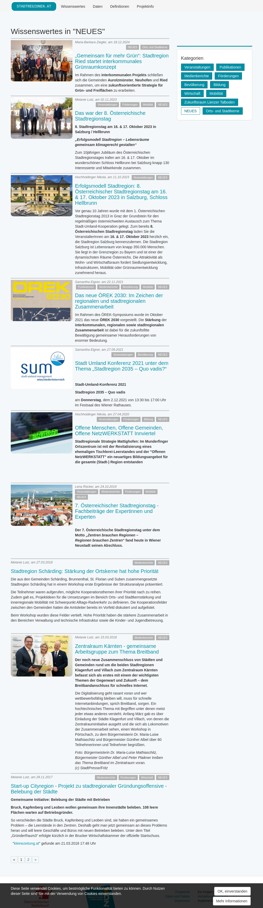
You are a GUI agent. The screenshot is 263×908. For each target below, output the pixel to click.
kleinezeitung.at (26, 843)
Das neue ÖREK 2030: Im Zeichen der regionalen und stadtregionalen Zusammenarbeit (119, 301)
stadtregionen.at (34, 6)
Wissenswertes (73, 6)
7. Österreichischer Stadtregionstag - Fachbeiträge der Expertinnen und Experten (117, 511)
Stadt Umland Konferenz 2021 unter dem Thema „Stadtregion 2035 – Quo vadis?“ (121, 366)
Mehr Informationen (231, 901)
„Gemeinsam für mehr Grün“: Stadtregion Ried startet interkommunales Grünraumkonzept (122, 61)
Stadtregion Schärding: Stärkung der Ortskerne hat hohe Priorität (84, 571)
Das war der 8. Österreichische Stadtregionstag (110, 116)
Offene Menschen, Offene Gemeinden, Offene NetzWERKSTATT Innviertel (119, 430)
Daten (97, 6)
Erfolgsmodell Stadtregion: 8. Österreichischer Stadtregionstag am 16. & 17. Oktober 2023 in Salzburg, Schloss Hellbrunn (121, 194)
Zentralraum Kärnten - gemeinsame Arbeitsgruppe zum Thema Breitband (117, 649)
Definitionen (119, 6)
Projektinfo (145, 6)
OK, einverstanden (232, 891)
